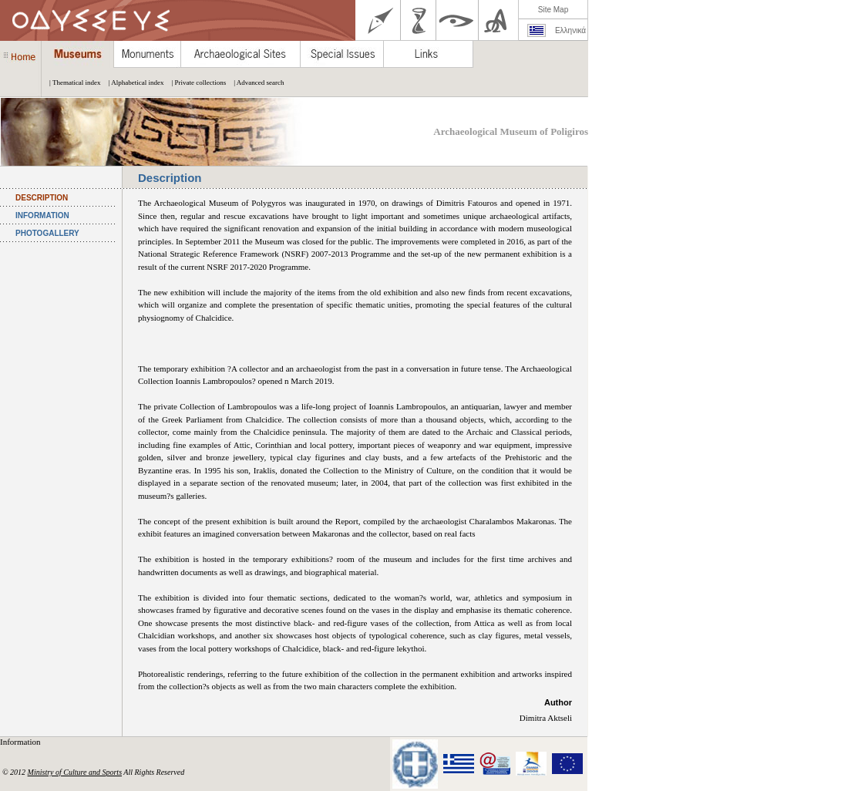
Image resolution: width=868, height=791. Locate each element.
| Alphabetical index (132, 82)
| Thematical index (71, 82)
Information (21, 741)
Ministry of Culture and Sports (75, 772)
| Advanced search (255, 82)
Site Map (553, 9)
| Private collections (194, 82)
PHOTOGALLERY (47, 233)
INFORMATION (42, 215)
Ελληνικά (570, 30)
